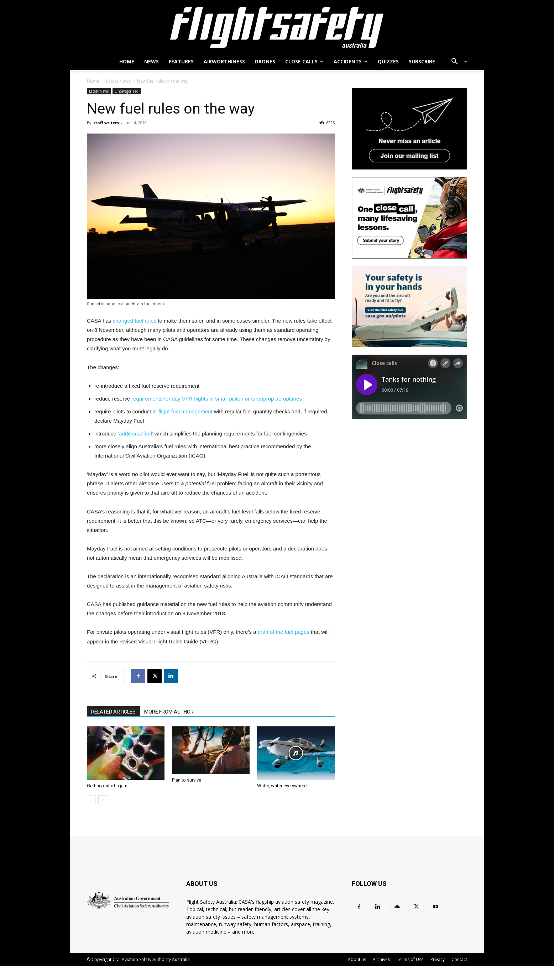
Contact (459, 959)
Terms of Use (410, 959)
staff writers (106, 122)
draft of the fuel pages (284, 632)
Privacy (437, 959)
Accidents (350, 61)
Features (181, 61)
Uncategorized (126, 91)
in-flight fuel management (182, 411)
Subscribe (422, 61)
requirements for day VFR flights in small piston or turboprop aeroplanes (216, 399)
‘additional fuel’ (135, 433)
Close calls (304, 61)
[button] (456, 62)
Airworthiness (224, 61)
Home (126, 61)
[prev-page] (91, 799)
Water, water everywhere (282, 785)
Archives (381, 959)
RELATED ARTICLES (113, 712)
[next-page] (102, 799)
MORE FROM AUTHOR (169, 712)
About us (357, 959)
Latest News (118, 81)
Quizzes (388, 61)
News (151, 61)
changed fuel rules (135, 321)
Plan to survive (186, 780)
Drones (265, 61)
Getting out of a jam (107, 785)
